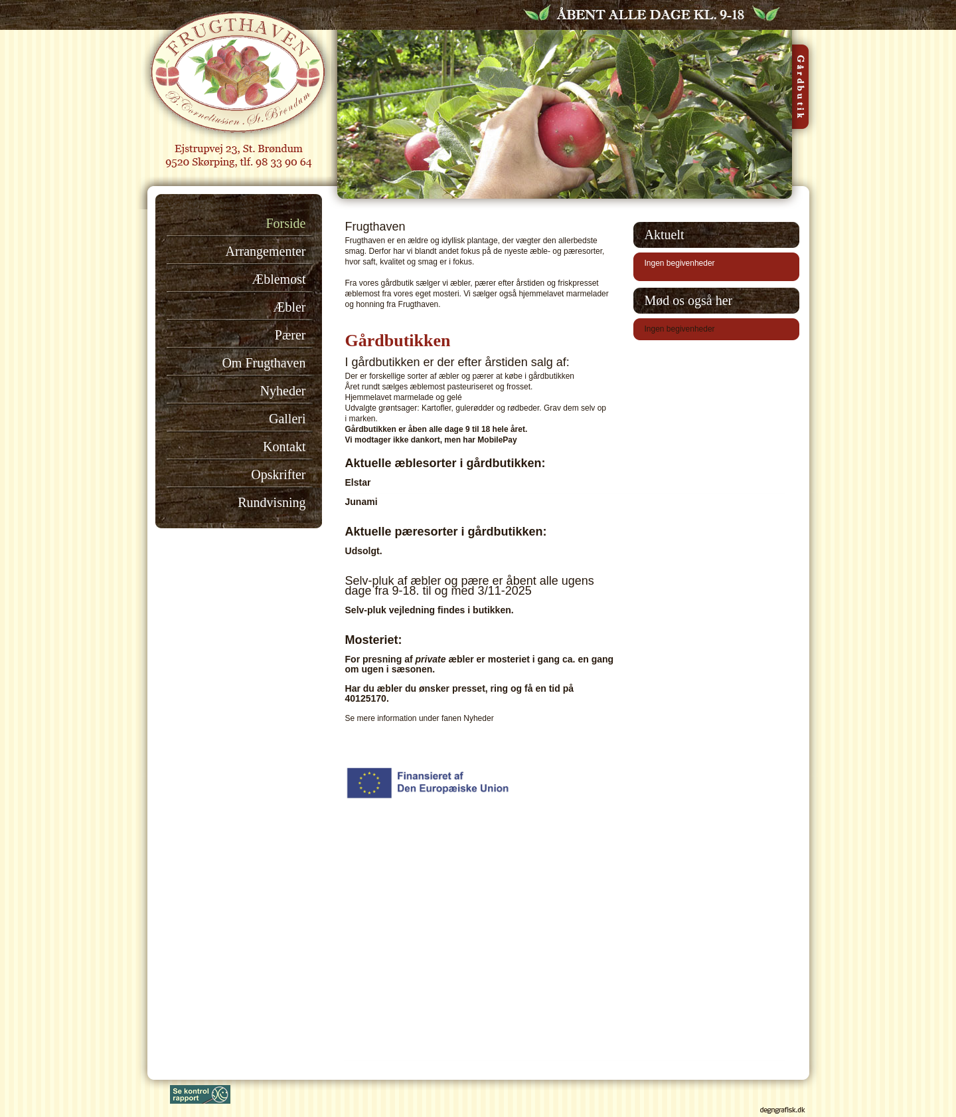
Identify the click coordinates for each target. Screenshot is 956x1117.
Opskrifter (278, 474)
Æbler (290, 307)
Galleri (287, 418)
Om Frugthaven (263, 362)
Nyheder (283, 390)
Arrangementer (265, 251)
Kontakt (284, 446)
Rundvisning (271, 502)
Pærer (290, 335)
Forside (286, 223)
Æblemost (278, 279)
